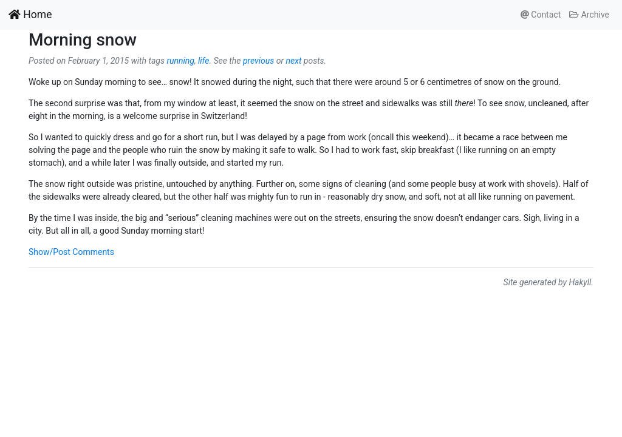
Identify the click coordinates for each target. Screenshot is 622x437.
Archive (589, 14)
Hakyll (580, 282)
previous (258, 61)
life (203, 61)
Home (30, 14)
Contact (541, 14)
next (293, 61)
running (180, 61)
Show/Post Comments (71, 252)
